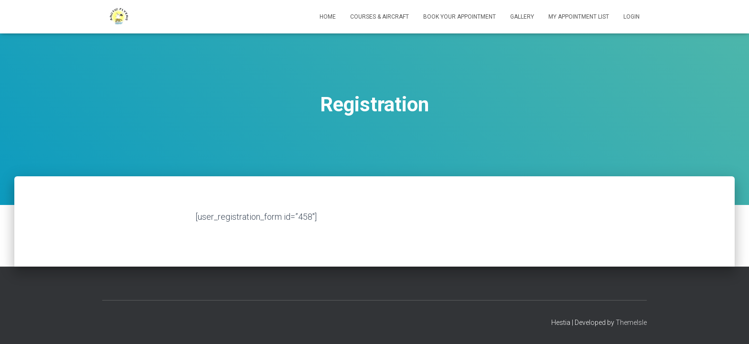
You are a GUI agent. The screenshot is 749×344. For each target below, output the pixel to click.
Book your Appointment (459, 16)
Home (328, 16)
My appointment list (578, 16)
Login (631, 16)
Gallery (522, 16)
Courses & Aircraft (379, 16)
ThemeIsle (631, 322)
